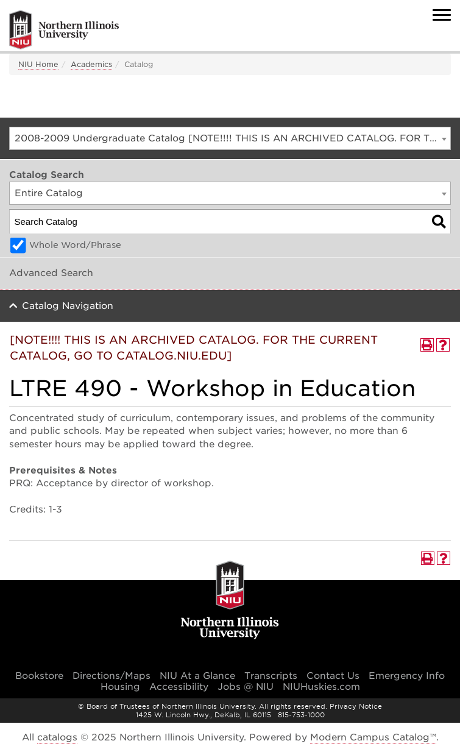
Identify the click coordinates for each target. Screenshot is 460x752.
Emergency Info (407, 675)
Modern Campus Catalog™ (373, 737)
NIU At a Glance (197, 675)
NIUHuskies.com (321, 686)
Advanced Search (51, 273)
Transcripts (270, 675)
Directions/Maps (111, 675)
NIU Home (38, 64)
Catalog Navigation (67, 305)
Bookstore (39, 675)
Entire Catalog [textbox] (49, 193)
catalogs (57, 737)
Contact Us (332, 675)
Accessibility (178, 686)
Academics (91, 64)
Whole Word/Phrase (75, 245)
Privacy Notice (356, 706)
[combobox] (230, 138)
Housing (120, 686)
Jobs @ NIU (246, 686)
